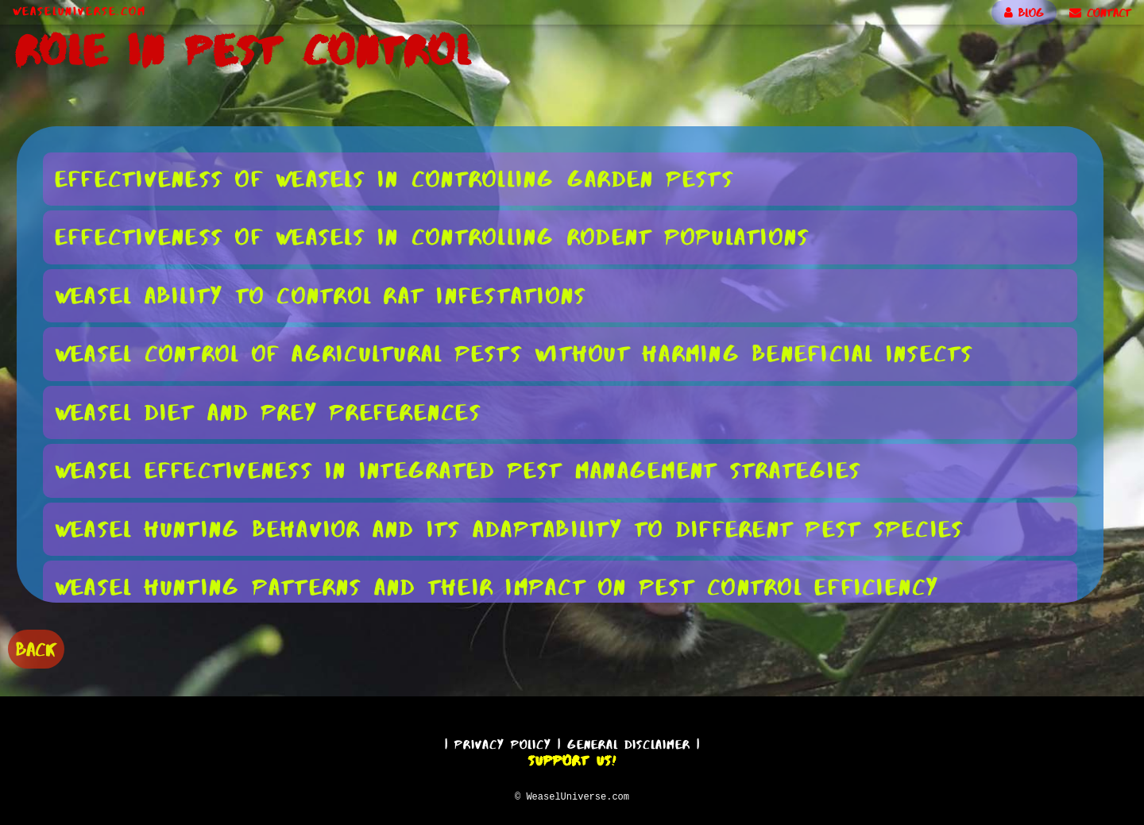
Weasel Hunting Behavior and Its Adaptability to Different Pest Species (509, 528)
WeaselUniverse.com (79, 11)
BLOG (1024, 13)
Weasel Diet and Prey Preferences (268, 411)
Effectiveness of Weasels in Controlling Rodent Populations (432, 235)
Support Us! (572, 758)
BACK (36, 647)
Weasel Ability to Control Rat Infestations (321, 294)
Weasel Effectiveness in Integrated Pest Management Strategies (458, 469)
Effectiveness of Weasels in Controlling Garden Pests (394, 177)
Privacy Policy (502, 742)
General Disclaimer (628, 742)
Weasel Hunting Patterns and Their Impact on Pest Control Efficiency (497, 585)
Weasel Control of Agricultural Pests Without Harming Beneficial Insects (514, 352)
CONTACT (1100, 13)
